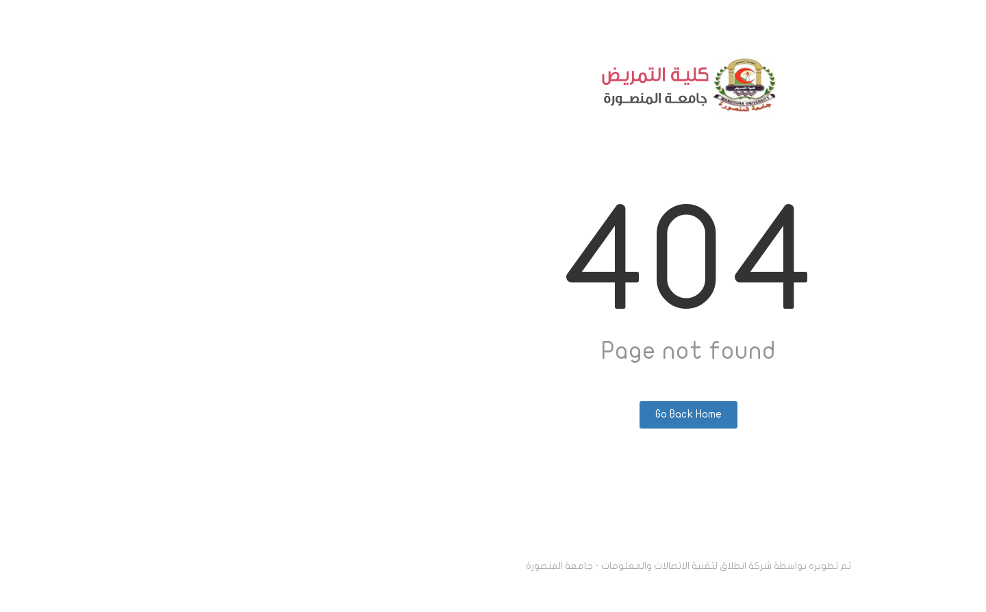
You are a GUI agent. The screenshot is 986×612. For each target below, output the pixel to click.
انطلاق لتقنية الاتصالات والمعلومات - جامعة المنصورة (441, 566)
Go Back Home (493, 414)
